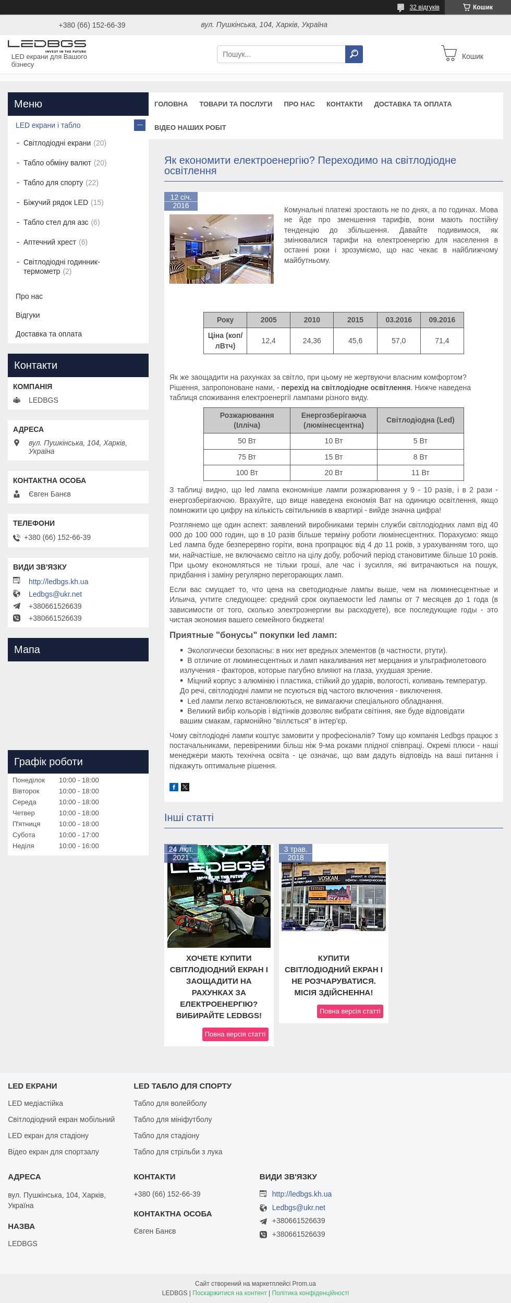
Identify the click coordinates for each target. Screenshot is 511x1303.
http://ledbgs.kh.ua (58, 581)
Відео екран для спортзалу (53, 1152)
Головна (171, 104)
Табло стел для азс (55, 222)
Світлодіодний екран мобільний (61, 1119)
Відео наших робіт (190, 127)
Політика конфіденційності (310, 1293)
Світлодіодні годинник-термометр (61, 266)
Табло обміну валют (57, 163)
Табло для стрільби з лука (177, 1152)
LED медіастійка (35, 1103)
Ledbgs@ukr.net (55, 594)
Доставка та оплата (413, 104)
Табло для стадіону (166, 1135)
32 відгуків (425, 7)
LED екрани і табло (48, 125)
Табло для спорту (53, 182)
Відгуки (28, 315)
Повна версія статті (235, 1034)
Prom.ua (304, 1283)
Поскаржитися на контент (229, 1293)
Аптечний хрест (49, 242)
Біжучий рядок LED (55, 202)
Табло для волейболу (169, 1103)
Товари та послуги (235, 104)
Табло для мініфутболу (172, 1119)
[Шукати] (354, 54)
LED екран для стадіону (48, 1135)
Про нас (299, 104)
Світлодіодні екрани (57, 143)
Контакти (344, 104)
